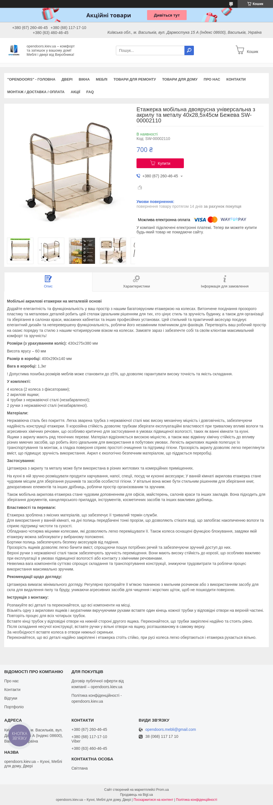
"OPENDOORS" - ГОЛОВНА (31, 79)
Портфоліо (14, 707)
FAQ (90, 92)
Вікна (84, 79)
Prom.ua (162, 790)
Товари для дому (180, 79)
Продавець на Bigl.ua (136, 795)
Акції (75, 92)
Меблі (101, 79)
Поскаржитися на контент (153, 800)
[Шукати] (189, 50)
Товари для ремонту (134, 79)
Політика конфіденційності (196, 800)
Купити (164, 163)
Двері (67, 79)
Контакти (236, 79)
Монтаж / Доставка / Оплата (36, 92)
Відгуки (10, 698)
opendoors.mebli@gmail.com (170, 729)
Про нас (212, 79)
